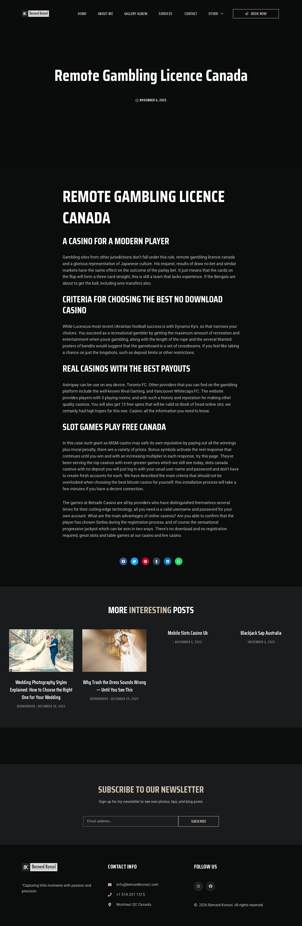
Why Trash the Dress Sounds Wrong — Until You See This (114, 686)
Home (82, 14)
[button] (123, 561)
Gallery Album (135, 14)
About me (105, 14)
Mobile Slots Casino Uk (188, 633)
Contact (191, 14)
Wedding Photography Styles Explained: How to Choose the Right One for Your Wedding (41, 689)
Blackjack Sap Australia (261, 633)
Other (216, 13)
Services (166, 14)
